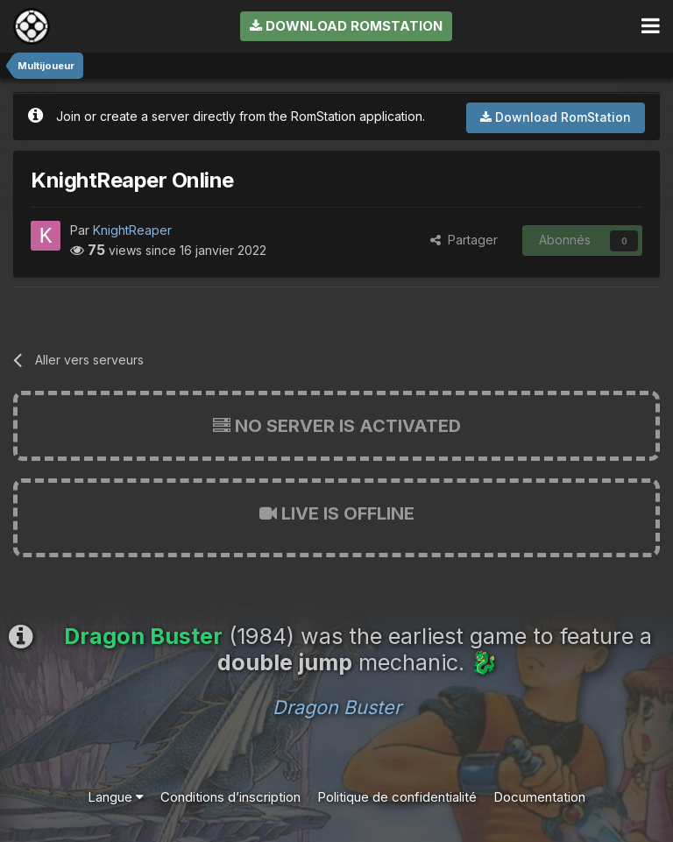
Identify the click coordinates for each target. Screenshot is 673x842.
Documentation (539, 797)
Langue (116, 797)
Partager (464, 239)
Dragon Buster (337, 707)
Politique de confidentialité (397, 797)
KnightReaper (132, 230)
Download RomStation (346, 26)
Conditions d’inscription (230, 797)
